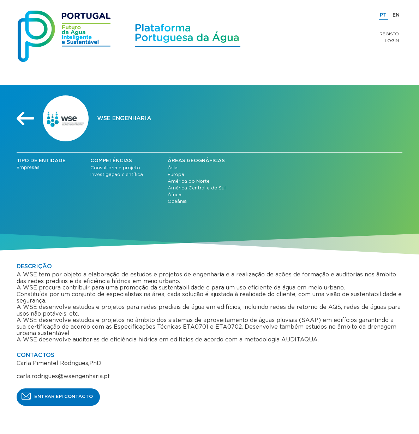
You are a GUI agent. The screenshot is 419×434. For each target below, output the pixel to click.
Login (392, 41)
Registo (389, 34)
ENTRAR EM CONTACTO (63, 396)
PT (383, 15)
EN (396, 15)
